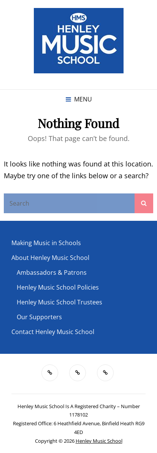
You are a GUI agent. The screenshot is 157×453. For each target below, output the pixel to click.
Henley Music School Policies (58, 287)
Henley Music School (99, 440)
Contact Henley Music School (52, 332)
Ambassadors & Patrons (52, 272)
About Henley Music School (50, 257)
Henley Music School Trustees (59, 302)
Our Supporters (39, 317)
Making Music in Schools (46, 243)
